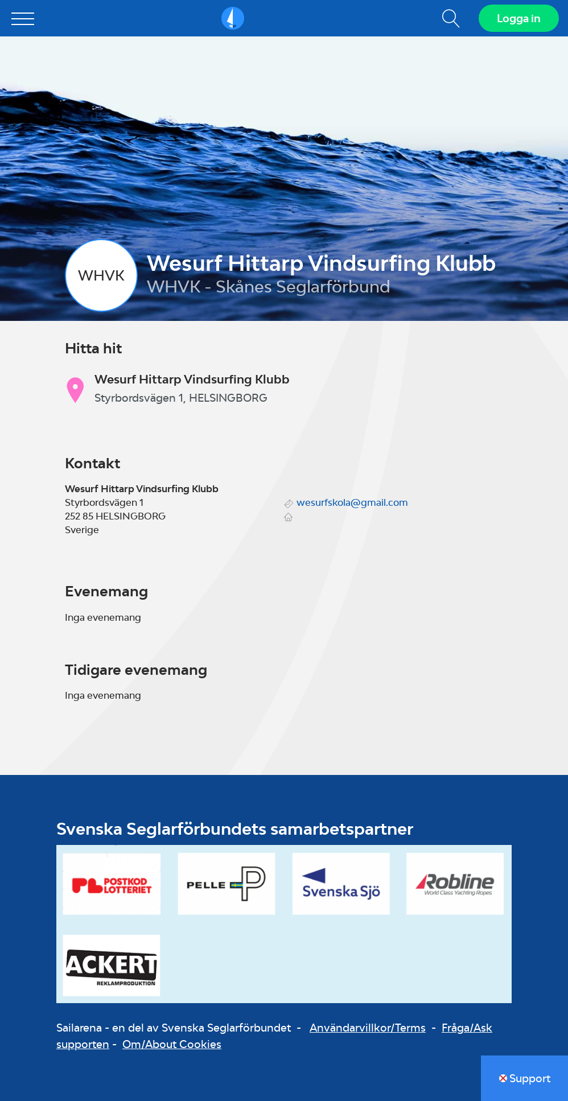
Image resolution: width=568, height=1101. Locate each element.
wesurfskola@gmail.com (352, 502)
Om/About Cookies (171, 1044)
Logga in (519, 18)
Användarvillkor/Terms (368, 1027)
